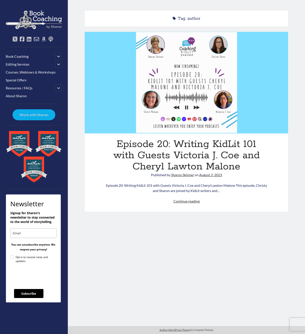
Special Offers (16, 80)
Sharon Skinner (182, 175)
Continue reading (186, 201)
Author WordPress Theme (175, 330)
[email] (33, 233)
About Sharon (16, 96)
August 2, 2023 (210, 175)
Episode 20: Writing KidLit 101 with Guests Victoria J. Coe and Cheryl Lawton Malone (186, 82)
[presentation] (43, 276)
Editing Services (17, 64)
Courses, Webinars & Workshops (31, 72)
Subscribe (28, 293)
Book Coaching (17, 56)
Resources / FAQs (19, 88)
